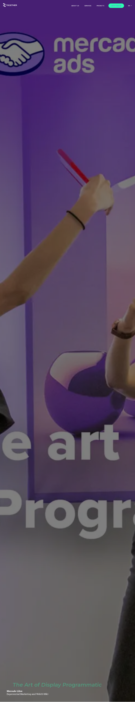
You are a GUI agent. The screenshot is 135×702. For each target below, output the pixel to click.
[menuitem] (130, 5)
